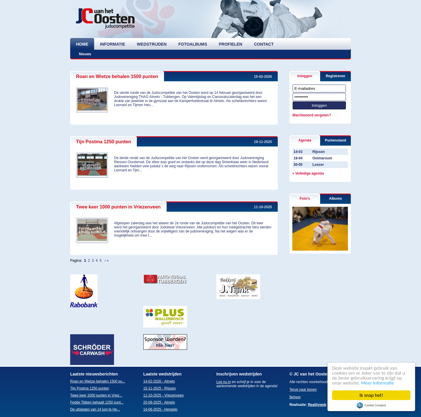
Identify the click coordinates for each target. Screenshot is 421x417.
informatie (112, 44)
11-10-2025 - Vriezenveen (163, 395)
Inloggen (305, 76)
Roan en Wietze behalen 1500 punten (117, 76)
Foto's (305, 199)
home (82, 44)
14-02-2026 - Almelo (159, 381)
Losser (318, 165)
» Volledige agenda (308, 173)
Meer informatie (377, 383)
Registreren (335, 76)
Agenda (304, 140)
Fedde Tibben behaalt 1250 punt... (97, 402)
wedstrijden (152, 44)
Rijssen (318, 152)
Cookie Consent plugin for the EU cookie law (371, 405)
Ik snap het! (371, 395)
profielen (230, 44)
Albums (335, 199)
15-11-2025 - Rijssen (159, 388)
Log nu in (223, 382)
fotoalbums (192, 44)
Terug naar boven (303, 389)
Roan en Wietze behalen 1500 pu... (97, 381)
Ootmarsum (322, 158)
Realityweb (317, 405)
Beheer (295, 397)
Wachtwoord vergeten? (311, 115)
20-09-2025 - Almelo (159, 402)
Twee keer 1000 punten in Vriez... (96, 395)
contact (264, 44)
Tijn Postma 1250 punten (103, 141)
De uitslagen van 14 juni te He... (95, 409)
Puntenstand (335, 140)
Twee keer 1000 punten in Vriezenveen (118, 206)
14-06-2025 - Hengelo (160, 409)
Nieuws (85, 54)
